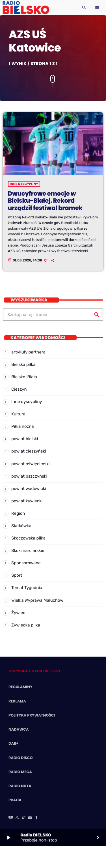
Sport (16, 575)
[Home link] (26, 7)
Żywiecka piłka (25, 625)
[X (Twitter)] (17, 818)
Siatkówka (21, 525)
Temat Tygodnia (26, 587)
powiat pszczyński (29, 476)
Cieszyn (19, 389)
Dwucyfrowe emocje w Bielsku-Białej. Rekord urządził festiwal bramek (45, 201)
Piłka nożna (22, 426)
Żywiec (18, 612)
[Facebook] (36, 818)
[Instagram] (30, 818)
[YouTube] (10, 818)
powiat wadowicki (28, 488)
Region (18, 513)
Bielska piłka (23, 364)
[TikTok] (23, 818)
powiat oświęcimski (30, 463)
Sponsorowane (26, 562)
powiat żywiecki (26, 500)
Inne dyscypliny (24, 184)
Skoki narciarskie (27, 550)
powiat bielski (24, 438)
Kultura (18, 414)
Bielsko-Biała (24, 376)
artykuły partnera (28, 352)
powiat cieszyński (28, 451)
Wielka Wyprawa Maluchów (37, 600)
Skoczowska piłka (28, 538)
